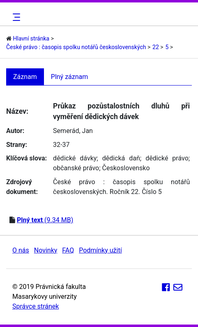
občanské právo (76, 168)
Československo (126, 168)
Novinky (46, 250)
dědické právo (167, 158)
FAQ (68, 250)
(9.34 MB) (45, 220)
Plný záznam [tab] (69, 77)
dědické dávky (75, 158)
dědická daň (121, 158)
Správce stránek (35, 306)
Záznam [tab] (25, 77)
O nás (20, 250)
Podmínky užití (100, 250)
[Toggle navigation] (15, 17)
